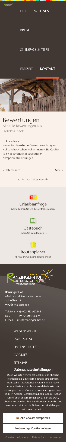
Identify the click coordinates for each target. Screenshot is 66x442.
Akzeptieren (10, 158)
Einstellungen (25, 158)
